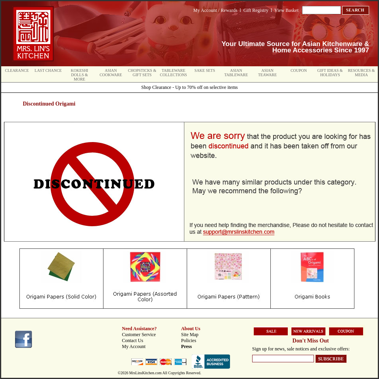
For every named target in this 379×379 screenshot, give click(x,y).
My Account (134, 346)
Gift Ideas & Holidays (330, 72)
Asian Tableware (236, 72)
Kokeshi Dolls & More (79, 74)
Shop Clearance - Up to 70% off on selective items (189, 87)
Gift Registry (255, 10)
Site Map (190, 334)
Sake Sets (205, 70)
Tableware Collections (173, 72)
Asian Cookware (111, 72)
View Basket (286, 10)
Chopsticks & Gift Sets (142, 72)
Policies (188, 340)
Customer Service (139, 334)
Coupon (299, 70)
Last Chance (47, 70)
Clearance (17, 70)
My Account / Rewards (215, 10)
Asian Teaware (267, 72)
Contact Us (133, 340)
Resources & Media (361, 72)
